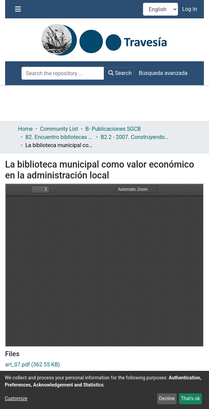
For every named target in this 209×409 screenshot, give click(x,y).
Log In (190, 9)
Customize (16, 398)
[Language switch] (160, 9)
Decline (167, 398)
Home (25, 129)
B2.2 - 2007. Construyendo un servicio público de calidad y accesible (135, 137)
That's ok (190, 398)
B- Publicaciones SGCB (113, 129)
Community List (59, 129)
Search (120, 73)
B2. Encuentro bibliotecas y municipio (59, 137)
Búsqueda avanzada (163, 73)
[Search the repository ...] (62, 73)
